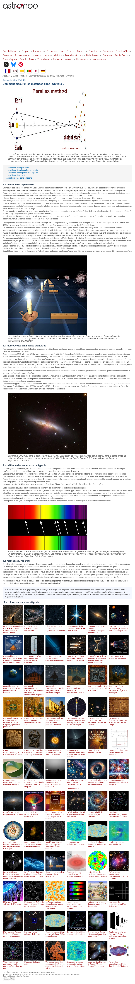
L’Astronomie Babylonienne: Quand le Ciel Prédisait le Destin (13, 751)
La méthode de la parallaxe (18, 168)
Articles (23, 76)
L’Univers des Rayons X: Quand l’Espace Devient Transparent (13, 933)
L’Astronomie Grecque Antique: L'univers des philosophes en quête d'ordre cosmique (76, 720)
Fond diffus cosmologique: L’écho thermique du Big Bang (119, 963)
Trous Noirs (44, 59)
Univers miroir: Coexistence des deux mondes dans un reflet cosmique (76, 752)
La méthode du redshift (16, 175)
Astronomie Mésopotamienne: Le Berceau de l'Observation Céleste (76, 688)
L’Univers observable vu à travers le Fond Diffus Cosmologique (55, 933)
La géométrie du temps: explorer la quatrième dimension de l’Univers (34, 873)
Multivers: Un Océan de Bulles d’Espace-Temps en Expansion (34, 903)
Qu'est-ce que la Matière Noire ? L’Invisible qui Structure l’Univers (119, 874)
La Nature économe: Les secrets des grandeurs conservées (55, 657)
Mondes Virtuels (74, 55)
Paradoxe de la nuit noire (34, 962)
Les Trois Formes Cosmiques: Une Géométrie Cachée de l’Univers (97, 720)
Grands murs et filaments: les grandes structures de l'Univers (119, 813)
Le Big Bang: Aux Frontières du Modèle (119, 656)
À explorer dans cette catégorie (19, 178)
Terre (32, 59)
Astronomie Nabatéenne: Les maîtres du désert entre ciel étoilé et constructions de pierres (34, 689)
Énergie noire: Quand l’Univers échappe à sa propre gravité (97, 933)
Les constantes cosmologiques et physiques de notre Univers (76, 904)
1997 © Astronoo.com (10, 972)
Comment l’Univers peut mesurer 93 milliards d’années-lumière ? (97, 781)
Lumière (36, 55)
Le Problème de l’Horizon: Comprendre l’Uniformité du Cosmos (97, 873)
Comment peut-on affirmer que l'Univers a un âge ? (119, 781)
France (14, 76)
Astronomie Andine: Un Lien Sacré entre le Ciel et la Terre (97, 687)
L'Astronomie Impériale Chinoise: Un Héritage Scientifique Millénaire (34, 751)
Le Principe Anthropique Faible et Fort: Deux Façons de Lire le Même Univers (13, 628)
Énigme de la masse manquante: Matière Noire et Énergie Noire (76, 963)
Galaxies (7, 55)
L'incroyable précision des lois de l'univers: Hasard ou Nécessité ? (76, 657)
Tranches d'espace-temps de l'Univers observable (34, 813)
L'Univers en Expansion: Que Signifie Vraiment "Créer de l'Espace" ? (34, 782)
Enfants (81, 51)
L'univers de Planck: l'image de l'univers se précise (97, 843)
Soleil (23, 59)
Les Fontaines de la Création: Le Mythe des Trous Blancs (76, 627)
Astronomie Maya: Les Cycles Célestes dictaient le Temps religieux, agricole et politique (13, 721)
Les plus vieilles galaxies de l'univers (34, 932)
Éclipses (25, 51)
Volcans (69, 59)
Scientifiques (10, 59)
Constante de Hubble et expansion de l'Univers (76, 932)
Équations (94, 51)
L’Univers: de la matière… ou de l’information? (34, 627)
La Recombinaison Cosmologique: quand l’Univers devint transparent (55, 904)
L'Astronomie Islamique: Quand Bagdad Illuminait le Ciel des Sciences (34, 720)
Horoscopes (83, 59)
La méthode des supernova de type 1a (22, 173)
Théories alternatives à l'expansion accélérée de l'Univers (76, 813)
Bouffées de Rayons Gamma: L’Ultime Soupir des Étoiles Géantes (55, 844)
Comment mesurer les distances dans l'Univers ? (55, 873)
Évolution (108, 51)
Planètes (107, 55)
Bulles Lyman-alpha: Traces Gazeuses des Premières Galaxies (34, 843)
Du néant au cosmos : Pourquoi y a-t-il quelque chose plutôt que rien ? (55, 782)
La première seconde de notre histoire (97, 750)
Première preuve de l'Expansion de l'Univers (13, 812)
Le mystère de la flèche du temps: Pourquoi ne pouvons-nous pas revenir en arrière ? (97, 658)
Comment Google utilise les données (16, 976)
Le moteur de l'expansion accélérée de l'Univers (119, 903)
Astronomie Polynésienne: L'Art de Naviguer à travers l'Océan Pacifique (55, 688)
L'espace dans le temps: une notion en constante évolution (13, 781)
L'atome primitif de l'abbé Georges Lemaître (97, 813)
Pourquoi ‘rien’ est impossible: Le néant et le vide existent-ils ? (76, 873)
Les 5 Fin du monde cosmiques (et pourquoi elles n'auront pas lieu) (119, 627)
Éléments (38, 51)
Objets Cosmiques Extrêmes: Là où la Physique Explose (55, 751)
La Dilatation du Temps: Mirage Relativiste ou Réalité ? (119, 751)
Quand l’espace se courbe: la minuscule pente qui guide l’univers (13, 688)
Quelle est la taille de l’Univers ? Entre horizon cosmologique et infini (119, 934)
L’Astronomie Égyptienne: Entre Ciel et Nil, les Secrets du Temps (119, 720)
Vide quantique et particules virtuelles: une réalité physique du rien (13, 964)
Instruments (22, 55)
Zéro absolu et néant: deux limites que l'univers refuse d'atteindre (34, 658)
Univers (57, 59)
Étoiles (70, 51)
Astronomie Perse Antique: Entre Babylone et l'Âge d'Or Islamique (119, 688)
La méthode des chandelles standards (22, 170)
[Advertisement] (67, 29)
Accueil (6, 76)
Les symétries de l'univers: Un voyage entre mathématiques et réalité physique (13, 874)
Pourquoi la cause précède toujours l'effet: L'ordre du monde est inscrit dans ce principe (13, 658)
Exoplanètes (122, 51)
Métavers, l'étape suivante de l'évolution (13, 902)
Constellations (10, 51)
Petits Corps (121, 55)
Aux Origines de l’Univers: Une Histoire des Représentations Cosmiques (13, 844)
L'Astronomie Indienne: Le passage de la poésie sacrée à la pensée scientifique (55, 720)
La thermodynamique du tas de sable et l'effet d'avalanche (97, 903)
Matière (58, 55)
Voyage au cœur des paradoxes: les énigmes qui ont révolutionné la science (55, 964)
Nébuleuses (92, 55)
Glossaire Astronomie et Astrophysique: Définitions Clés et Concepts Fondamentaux (76, 783)
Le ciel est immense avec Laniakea (119, 842)
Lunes (47, 55)
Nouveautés (99, 59)
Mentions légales (9, 978)
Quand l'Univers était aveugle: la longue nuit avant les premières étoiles (55, 814)
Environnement (55, 51)
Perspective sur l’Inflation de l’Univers (76, 842)
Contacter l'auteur (9, 980)
